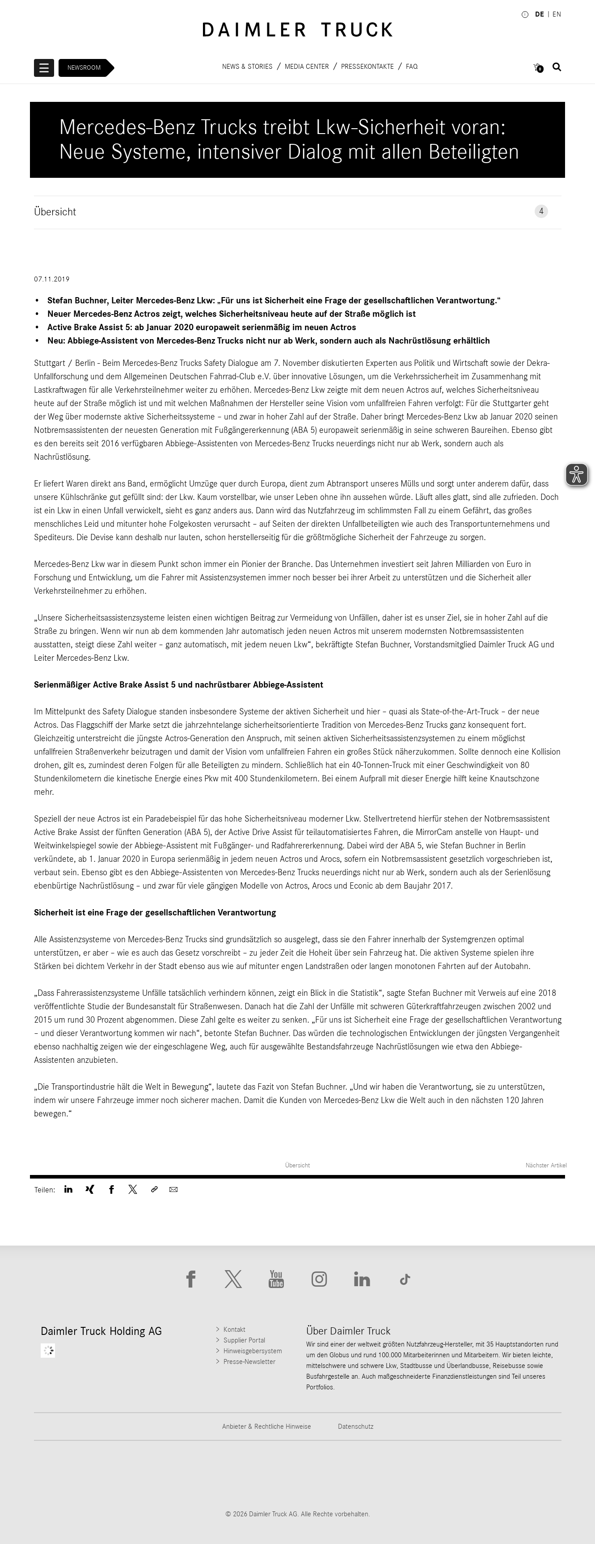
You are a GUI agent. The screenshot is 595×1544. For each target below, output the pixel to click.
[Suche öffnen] (557, 67)
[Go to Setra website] (527, 1475)
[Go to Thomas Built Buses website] (159, 1475)
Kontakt (234, 1329)
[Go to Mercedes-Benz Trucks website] (343, 1475)
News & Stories (248, 66)
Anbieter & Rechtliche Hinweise (266, 1426)
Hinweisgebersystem (253, 1351)
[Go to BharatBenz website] (435, 1475)
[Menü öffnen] (44, 68)
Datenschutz (355, 1426)
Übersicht (297, 1165)
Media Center (307, 66)
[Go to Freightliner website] (67, 1475)
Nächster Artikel (547, 1165)
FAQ (412, 66)
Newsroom (84, 67)
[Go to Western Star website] (251, 1475)
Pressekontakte (368, 66)
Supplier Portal (244, 1340)
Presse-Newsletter (249, 1361)
